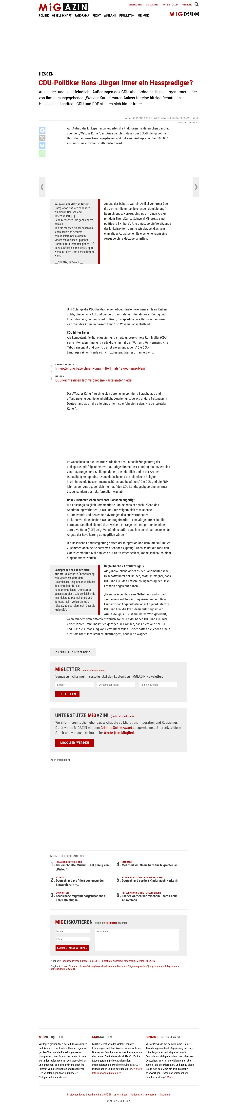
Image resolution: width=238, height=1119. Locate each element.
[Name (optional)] (158, 684)
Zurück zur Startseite (73, 652)
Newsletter (135, 4)
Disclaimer (165, 1094)
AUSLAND (110, 15)
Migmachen (152, 4)
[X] (42, 138)
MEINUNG (144, 15)
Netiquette (111, 922)
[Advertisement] (119, 44)
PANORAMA (82, 15)
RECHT (97, 15)
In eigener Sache (76, 1094)
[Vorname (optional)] (116, 684)
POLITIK (44, 15)
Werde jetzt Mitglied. (119, 733)
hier (65, 1077)
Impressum (151, 1094)
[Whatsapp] (42, 153)
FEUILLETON (127, 15)
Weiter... (171, 1077)
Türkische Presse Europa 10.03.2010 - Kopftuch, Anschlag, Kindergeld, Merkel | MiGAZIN (108, 961)
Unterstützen (170, 4)
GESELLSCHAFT (62, 15)
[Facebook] (42, 130)
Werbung (187, 4)
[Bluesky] (42, 145)
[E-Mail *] (74, 684)
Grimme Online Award (116, 728)
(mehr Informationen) (93, 670)
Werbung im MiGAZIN (99, 1094)
